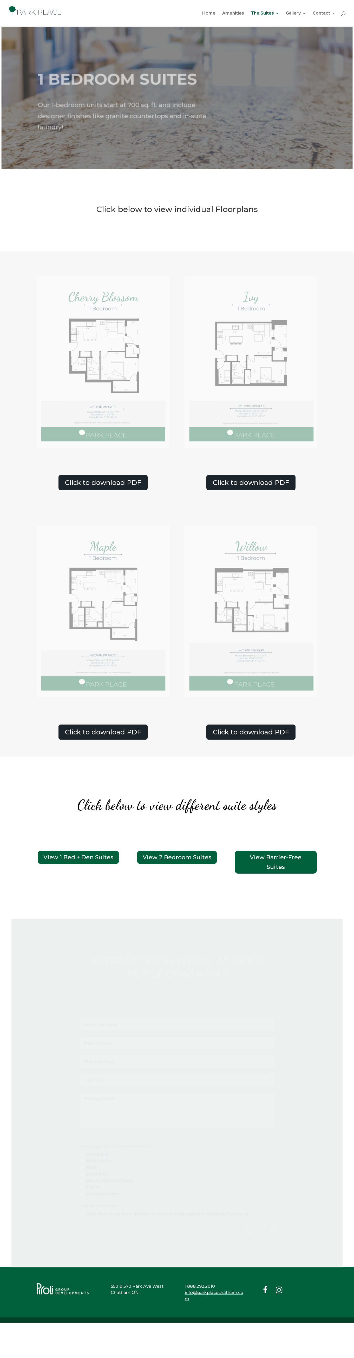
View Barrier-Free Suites (275, 862)
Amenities (233, 13)
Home (208, 13)
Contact (321, 13)
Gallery (293, 13)
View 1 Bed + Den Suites (78, 857)
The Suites (262, 13)
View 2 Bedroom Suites (177, 857)
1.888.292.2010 (200, 1286)
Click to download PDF (103, 482)
